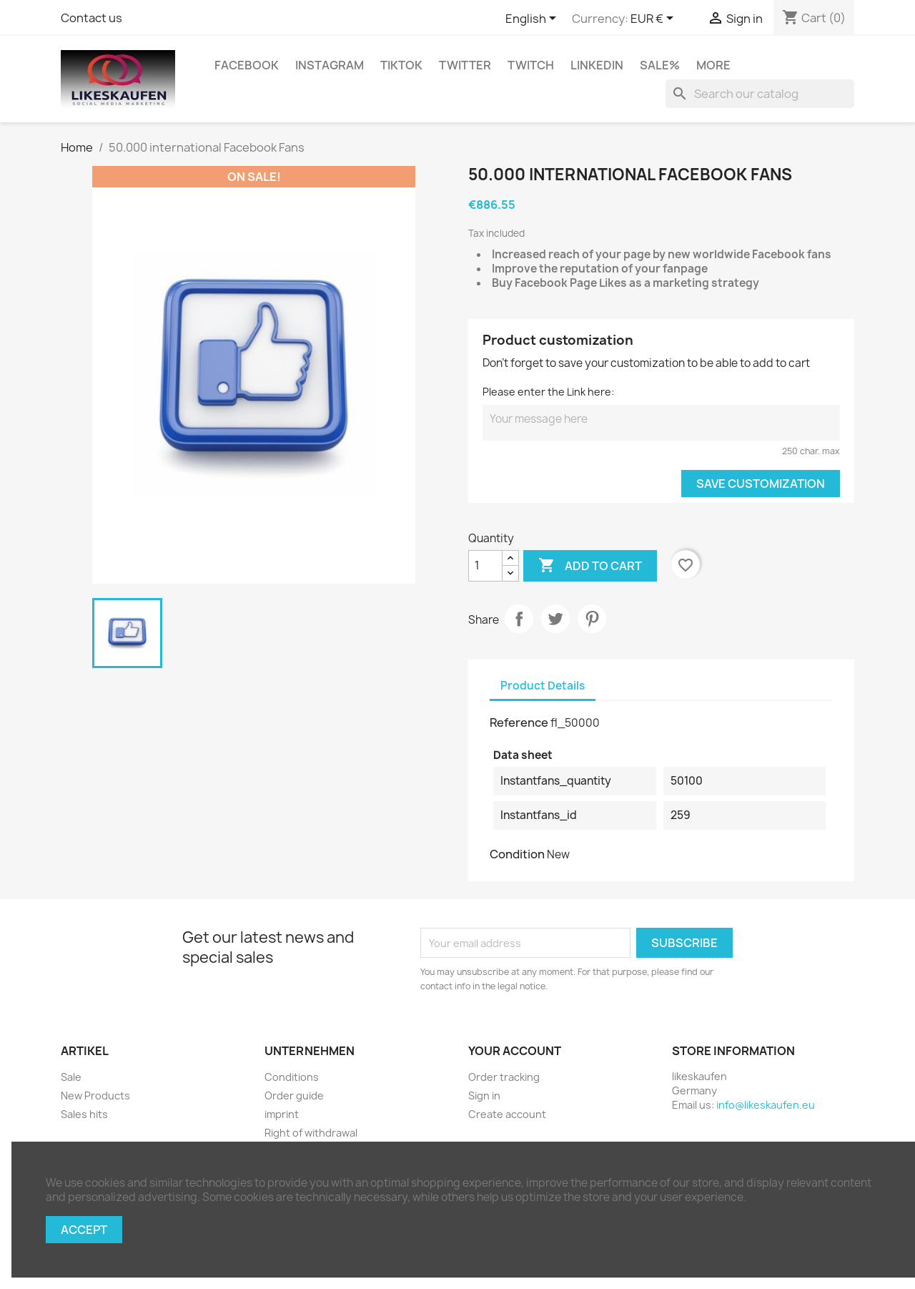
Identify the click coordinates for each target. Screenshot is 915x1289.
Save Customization (760, 483)
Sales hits (84, 1114)
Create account (507, 1114)
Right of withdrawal (310, 1132)
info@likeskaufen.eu (765, 1105)
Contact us (91, 18)
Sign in (484, 1095)
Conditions (291, 1077)
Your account (514, 1051)
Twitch (531, 65)
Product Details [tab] (542, 685)
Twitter (465, 65)
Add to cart (590, 566)
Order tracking (504, 1077)
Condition (517, 854)
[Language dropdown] (533, 19)
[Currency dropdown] (654, 19)
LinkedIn (596, 65)
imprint (281, 1114)
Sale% (660, 65)
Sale (71, 1077)
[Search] (760, 93)
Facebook (246, 65)
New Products (95, 1095)
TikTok (401, 65)
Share (519, 618)
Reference (519, 722)
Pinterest (592, 618)
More (713, 65)
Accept (84, 1229)
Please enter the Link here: (548, 391)
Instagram (329, 65)
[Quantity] (485, 566)
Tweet (555, 618)
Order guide (294, 1095)
